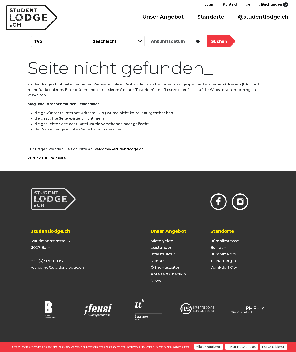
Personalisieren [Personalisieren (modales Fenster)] (273, 347)
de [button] (248, 4)
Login (209, 4)
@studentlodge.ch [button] (263, 16)
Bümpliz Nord (223, 254)
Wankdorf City (223, 267)
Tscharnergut (223, 261)
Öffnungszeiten (165, 267)
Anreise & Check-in (168, 274)
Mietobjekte (162, 241)
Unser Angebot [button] (163, 16)
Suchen (219, 41)
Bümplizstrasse (224, 241)
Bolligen (218, 247)
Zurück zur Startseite (47, 158)
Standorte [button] (210, 16)
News (156, 281)
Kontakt (230, 4)
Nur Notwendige (241, 347)
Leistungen (162, 247)
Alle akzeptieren (208, 347)
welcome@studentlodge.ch (119, 149)
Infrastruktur (163, 254)
